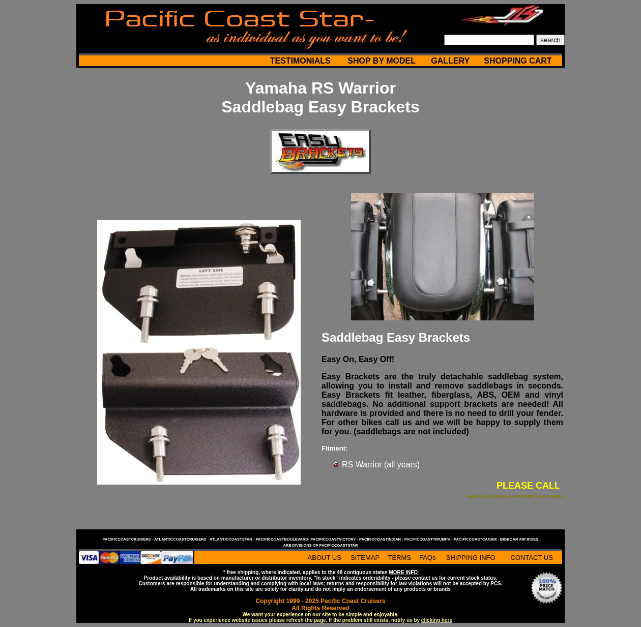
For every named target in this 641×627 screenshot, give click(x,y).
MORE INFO (403, 572)
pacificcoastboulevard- (282, 539)
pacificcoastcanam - (477, 539)
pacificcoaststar (338, 545)
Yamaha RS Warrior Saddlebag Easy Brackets (320, 97)
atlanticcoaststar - (232, 539)
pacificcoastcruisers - (128, 539)
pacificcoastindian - (381, 539)
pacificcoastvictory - (334, 539)
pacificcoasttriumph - (429, 539)
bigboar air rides (519, 539)
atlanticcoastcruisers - (182, 539)
